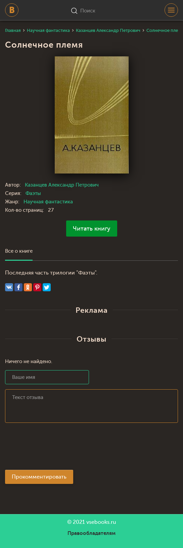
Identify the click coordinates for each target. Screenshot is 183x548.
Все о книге (19, 251)
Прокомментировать (39, 477)
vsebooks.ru (101, 522)
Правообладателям (91, 533)
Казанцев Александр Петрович (62, 185)
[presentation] (56, 448)
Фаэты (33, 193)
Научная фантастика (48, 202)
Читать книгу (91, 228)
